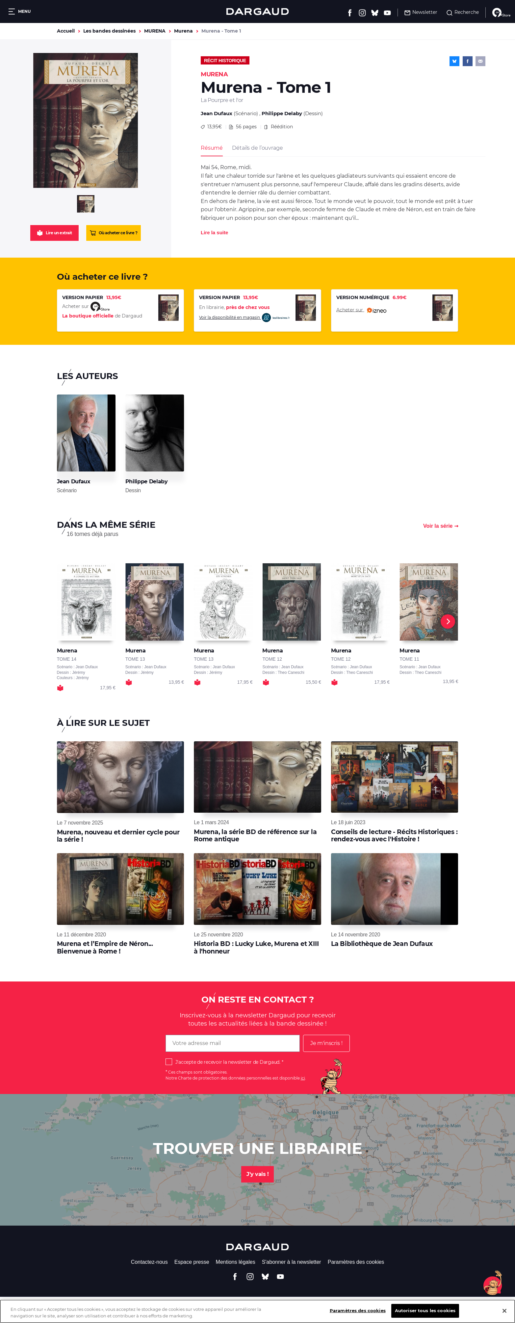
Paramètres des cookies (356, 1262)
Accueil (66, 31)
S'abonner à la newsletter (291, 1262)
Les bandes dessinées (109, 31)
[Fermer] (504, 1315)
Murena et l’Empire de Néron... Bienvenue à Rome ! (105, 947)
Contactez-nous (149, 1262)
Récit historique (225, 60)
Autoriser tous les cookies (425, 1315)
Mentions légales (235, 1262)
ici (303, 1078)
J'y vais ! (257, 1174)
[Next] (448, 621)
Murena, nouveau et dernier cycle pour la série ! (118, 835)
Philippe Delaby (282, 113)
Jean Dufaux (216, 113)
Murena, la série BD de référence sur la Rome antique (255, 835)
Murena (183, 31)
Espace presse (191, 1262)
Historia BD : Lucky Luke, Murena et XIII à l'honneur (256, 947)
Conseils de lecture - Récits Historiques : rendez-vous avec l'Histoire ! (394, 835)
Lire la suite (214, 232)
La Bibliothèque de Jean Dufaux (382, 944)
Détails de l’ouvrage (257, 148)
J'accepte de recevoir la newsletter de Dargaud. (227, 1062)
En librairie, (234, 307)
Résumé (212, 148)
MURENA (155, 31)
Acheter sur (361, 310)
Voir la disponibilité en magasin (245, 317)
